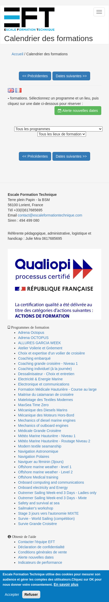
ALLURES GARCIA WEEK (39, 343)
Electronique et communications (43, 384)
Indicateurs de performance (40, 562)
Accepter (12, 594)
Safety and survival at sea (38, 503)
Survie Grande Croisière (37, 524)
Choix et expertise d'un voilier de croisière (51, 353)
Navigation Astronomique (38, 451)
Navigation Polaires (33, 456)
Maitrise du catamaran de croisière (46, 394)
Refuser (31, 594)
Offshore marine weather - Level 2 (45, 472)
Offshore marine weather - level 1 (45, 467)
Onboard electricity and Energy (43, 487)
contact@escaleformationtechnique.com (50, 215)
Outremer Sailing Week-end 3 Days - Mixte (52, 498)
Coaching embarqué (34, 358)
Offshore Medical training (38, 477)
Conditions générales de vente (42, 552)
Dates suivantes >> (71, 76)
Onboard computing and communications (51, 482)
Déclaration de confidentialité (41, 547)
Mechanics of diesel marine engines (47, 420)
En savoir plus (66, 584)
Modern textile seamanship (39, 446)
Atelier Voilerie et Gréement (40, 348)
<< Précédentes (35, 76)
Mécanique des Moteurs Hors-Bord (46, 415)
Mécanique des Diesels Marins (42, 410)
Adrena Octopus (31, 332)
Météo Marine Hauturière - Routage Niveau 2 (54, 441)
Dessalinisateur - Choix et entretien (46, 374)
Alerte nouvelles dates (78, 111)
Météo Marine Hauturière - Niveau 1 (47, 436)
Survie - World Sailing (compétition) (46, 518)
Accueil (17, 54)
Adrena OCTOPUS (33, 338)
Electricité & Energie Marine (40, 379)
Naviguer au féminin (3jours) (41, 462)
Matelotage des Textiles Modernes (45, 400)
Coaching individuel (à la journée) (45, 369)
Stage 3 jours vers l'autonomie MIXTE (48, 513)
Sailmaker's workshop (35, 508)
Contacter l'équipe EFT (36, 542)
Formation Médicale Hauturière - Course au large (57, 389)
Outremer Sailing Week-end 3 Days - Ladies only (57, 493)
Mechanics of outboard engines (43, 425)
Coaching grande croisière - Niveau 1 (48, 363)
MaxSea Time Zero (33, 405)
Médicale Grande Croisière (39, 431)
